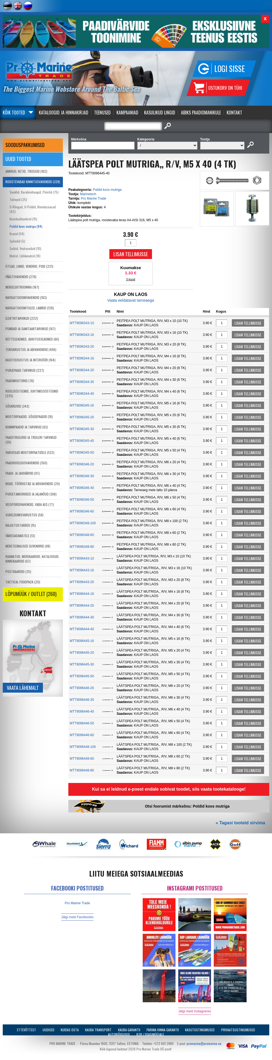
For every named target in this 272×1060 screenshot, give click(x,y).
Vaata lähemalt (23, 687)
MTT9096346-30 (82, 476)
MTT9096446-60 (82, 735)
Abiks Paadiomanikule (201, 112)
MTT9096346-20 (82, 464)
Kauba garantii (129, 1029)
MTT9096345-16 (82, 405)
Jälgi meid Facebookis (77, 917)
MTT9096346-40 (82, 488)
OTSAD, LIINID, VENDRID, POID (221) (29, 266)
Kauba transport (98, 1029)
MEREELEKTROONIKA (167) (22, 287)
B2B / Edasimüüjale (150, 1034)
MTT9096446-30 (82, 700)
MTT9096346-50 (82, 500)
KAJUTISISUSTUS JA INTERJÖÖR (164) (30, 360)
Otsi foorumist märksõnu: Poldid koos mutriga (187, 806)
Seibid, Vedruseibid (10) (25, 248)
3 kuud (130, 279)
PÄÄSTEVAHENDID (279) (20, 276)
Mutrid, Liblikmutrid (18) (25, 256)
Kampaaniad (127, 112)
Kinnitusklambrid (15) (23, 219)
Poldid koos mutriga (107, 190)
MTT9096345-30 (82, 429)
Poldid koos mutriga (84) (26, 226)
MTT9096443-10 (82, 558)
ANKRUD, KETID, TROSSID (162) (26, 171)
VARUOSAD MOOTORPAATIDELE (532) (29, 452)
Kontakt (234, 112)
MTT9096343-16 (82, 335)
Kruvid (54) (17, 233)
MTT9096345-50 (82, 452)
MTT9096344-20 (82, 370)
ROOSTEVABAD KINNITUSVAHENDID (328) (32, 181)
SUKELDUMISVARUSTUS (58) (24, 514)
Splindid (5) (17, 241)
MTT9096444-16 (82, 594)
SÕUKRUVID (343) (17, 406)
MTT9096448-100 (83, 747)
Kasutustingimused (200, 1029)
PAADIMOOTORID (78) (19, 380)
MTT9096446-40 (82, 711)
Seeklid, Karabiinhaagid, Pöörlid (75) (34, 192)
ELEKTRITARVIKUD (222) (21, 318)
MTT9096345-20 (82, 417)
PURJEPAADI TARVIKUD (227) (24, 370)
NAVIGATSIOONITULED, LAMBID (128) (29, 308)
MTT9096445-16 (82, 641)
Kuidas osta (70, 1029)
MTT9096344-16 (82, 358)
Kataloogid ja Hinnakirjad (63, 112)
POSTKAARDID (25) (18, 571)
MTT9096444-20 (82, 605)
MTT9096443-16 (82, 570)
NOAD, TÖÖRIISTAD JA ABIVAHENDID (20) (32, 483)
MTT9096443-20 (82, 582)
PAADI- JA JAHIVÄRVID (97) (22, 473)
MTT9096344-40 (82, 394)
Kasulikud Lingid (159, 112)
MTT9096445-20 (82, 653)
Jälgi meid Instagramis (194, 1011)
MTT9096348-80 (82, 547)
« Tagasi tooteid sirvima (240, 822)
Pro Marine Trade (93, 198)
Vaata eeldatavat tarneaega (130, 300)
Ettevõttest (26, 1029)
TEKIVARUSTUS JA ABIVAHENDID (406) (30, 349)
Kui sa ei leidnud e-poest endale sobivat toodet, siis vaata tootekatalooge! (169, 789)
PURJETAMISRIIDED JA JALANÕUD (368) (31, 494)
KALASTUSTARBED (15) (20, 525)
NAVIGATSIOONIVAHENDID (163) (26, 297)
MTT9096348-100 (83, 523)
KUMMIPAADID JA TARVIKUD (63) (26, 427)
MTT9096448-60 (82, 759)
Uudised (48, 1029)
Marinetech (88, 194)
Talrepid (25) (18, 199)
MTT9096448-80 (82, 770)
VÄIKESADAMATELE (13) (20, 535)
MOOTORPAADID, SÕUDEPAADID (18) (29, 416)
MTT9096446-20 (82, 688)
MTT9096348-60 (82, 535)
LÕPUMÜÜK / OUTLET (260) (31, 593)
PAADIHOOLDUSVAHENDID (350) (26, 462)
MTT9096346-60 (82, 511)
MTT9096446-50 (82, 723)
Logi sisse (229, 68)
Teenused (102, 112)
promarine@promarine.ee (204, 1043)
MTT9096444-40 (82, 629)
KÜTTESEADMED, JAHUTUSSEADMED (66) (32, 339)
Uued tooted (18, 158)
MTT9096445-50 (82, 676)
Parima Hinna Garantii (163, 1029)
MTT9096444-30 (82, 617)
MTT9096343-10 (82, 323)
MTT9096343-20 (82, 346)
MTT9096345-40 (82, 441)
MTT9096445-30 (82, 664)
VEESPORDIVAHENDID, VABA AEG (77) (29, 504)
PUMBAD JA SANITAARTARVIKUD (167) (30, 328)
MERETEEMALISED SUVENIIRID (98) (27, 546)
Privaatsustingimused (238, 1029)
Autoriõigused (119, 1034)
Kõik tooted (14, 112)
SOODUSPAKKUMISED (25, 144)
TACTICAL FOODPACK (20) (22, 582)
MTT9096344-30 (82, 382)
